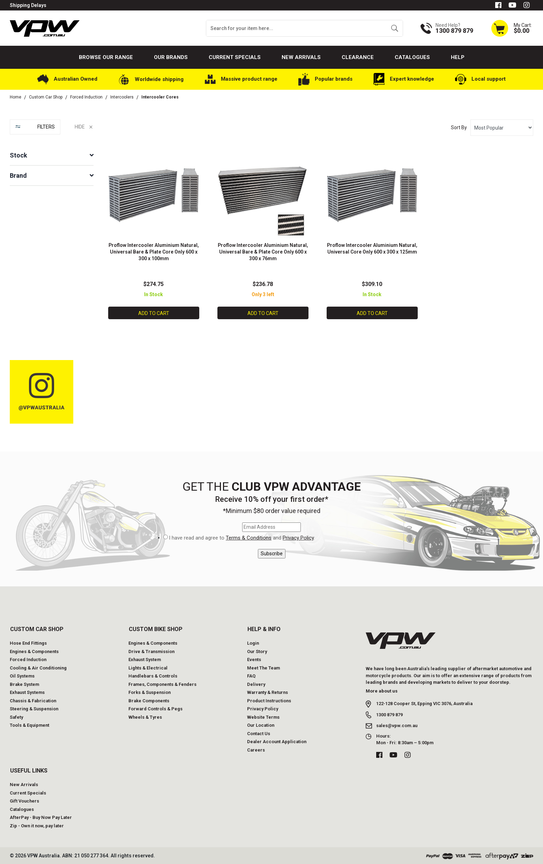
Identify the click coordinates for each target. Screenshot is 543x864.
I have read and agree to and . (242, 537)
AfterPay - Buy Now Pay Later (41, 816)
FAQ (251, 675)
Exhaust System (144, 658)
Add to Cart (153, 313)
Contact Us (258, 732)
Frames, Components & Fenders (162, 683)
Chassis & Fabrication (33, 700)
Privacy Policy (298, 537)
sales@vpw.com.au (396, 724)
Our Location (260, 724)
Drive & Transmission (151, 650)
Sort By (459, 127)
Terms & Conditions (249, 537)
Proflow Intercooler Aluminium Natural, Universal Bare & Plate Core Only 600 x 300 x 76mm (263, 251)
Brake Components (148, 700)
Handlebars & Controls (152, 675)
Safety (16, 716)
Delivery (256, 683)
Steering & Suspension (34, 708)
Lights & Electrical (148, 667)
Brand (18, 175)
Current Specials (235, 57)
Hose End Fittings (28, 642)
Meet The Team (263, 667)
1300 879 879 (389, 714)
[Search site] (394, 28)
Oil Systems (22, 675)
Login (253, 642)
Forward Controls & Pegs (155, 708)
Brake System (24, 683)
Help (457, 57)
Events (254, 658)
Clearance (358, 57)
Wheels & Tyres (145, 716)
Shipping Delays (28, 5)
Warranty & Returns (267, 691)
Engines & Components (34, 650)
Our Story (257, 650)
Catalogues (412, 57)
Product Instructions (269, 700)
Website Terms (263, 716)
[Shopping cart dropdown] (511, 28)
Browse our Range (106, 57)
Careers (256, 749)
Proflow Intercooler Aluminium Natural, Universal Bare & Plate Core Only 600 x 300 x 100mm (154, 251)
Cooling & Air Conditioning (38, 667)
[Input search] (296, 28)
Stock (18, 155)
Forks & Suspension (149, 691)
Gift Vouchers (24, 800)
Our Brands (171, 57)
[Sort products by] (501, 127)
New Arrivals (301, 57)
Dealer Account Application (276, 741)
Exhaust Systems (27, 691)
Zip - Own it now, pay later (37, 825)
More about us (381, 690)
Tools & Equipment (29, 724)
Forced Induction (28, 658)
